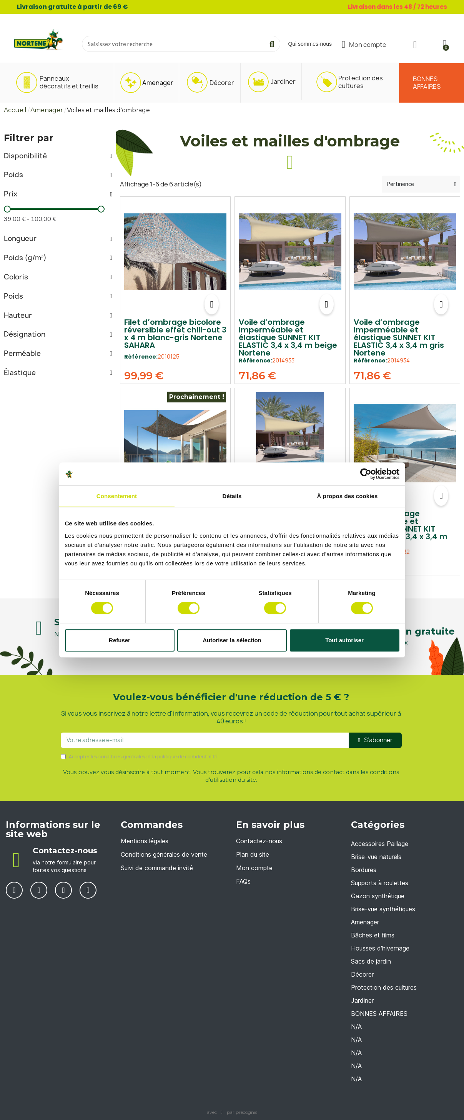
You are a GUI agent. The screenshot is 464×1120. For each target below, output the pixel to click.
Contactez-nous (65, 850)
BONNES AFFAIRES (379, 1013)
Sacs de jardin (371, 961)
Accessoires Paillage (379, 843)
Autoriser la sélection (232, 640)
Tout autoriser (344, 640)
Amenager (46, 110)
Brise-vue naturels (376, 857)
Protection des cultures (384, 987)
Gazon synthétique (377, 896)
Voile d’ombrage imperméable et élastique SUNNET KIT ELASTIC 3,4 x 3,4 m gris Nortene (399, 337)
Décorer (362, 974)
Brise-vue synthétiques (383, 909)
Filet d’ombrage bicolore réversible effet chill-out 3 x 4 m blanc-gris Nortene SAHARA (175, 334)
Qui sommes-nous (310, 44)
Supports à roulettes (379, 883)
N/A (356, 1026)
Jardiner (362, 1000)
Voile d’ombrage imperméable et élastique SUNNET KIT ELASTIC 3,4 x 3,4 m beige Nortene (288, 337)
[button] (212, 304)
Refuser (119, 640)
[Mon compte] (364, 45)
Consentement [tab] (116, 496)
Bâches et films (372, 935)
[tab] (58, 156)
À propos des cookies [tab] (347, 496)
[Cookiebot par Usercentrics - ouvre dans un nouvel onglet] (365, 474)
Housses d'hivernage (380, 948)
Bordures (363, 870)
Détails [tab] (232, 496)
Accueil (15, 110)
